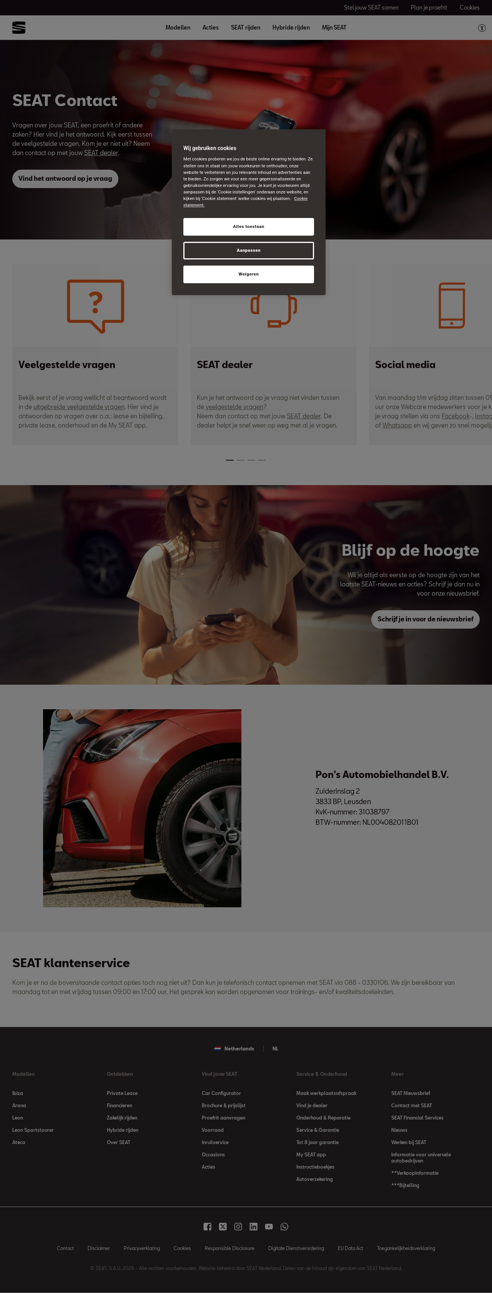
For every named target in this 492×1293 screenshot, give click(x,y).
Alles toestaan (248, 226)
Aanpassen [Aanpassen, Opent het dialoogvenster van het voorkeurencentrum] (249, 250)
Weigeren (248, 274)
